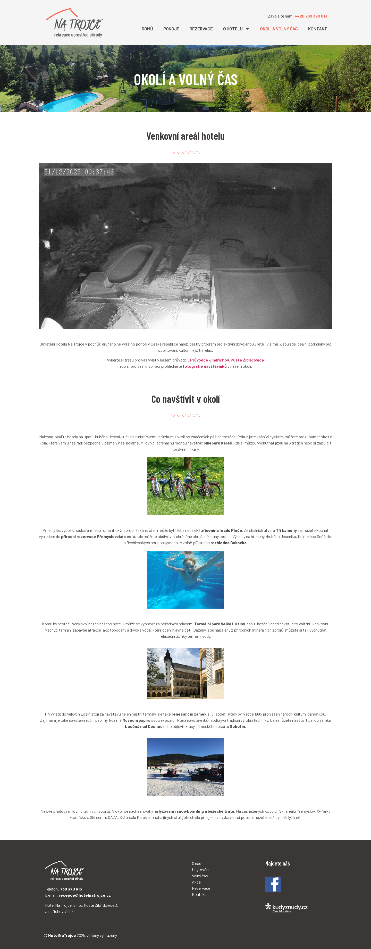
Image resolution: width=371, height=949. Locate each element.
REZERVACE (201, 28)
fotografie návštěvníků (205, 366)
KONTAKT (317, 28)
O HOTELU (236, 28)
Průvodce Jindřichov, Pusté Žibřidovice (227, 359)
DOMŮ (147, 28)
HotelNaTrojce (62, 935)
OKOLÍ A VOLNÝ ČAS (279, 28)
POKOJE (171, 28)
